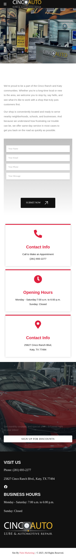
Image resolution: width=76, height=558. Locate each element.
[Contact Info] (38, 234)
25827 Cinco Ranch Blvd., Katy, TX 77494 (29, 478)
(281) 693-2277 (22, 470)
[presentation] (31, 188)
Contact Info (38, 247)
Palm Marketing (27, 553)
